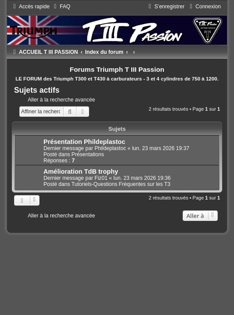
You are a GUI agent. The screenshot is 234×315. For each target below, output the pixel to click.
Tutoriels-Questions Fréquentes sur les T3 (121, 184)
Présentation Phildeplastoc (84, 141)
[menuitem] (61, 7)
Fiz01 (101, 178)
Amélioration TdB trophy (80, 171)
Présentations (88, 154)
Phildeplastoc (110, 148)
